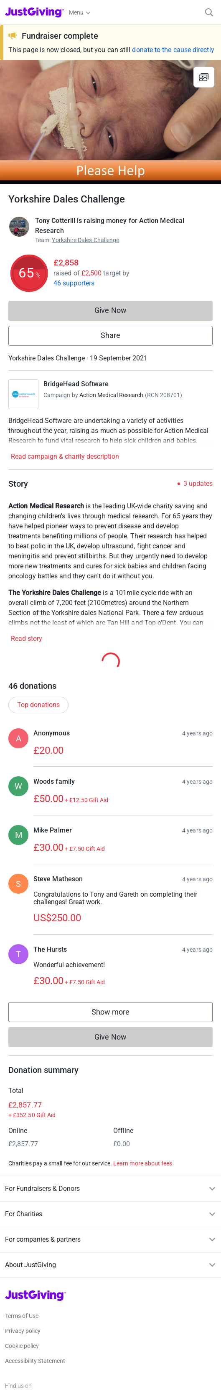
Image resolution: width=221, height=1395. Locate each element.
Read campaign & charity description (65, 456)
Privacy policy (23, 1331)
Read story (26, 638)
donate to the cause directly (173, 50)
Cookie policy (22, 1345)
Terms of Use (21, 1315)
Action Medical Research (111, 395)
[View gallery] (203, 77)
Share (110, 335)
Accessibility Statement (35, 1361)
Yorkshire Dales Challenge (85, 240)
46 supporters (73, 283)
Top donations (38, 705)
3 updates (198, 484)
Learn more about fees (142, 1163)
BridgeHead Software (76, 384)
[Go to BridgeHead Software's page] (23, 394)
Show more (119, 1014)
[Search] (209, 12)
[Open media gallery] (110, 122)
